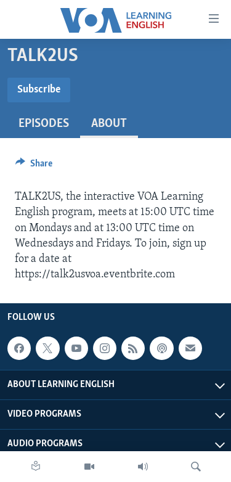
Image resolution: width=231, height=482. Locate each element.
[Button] (33, 166)
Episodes (43, 124)
